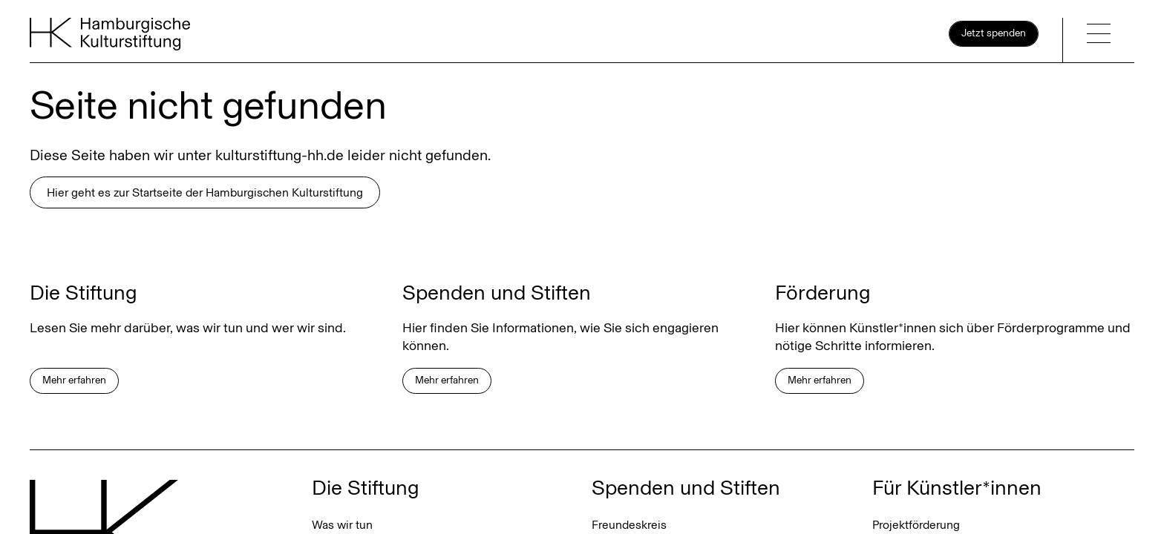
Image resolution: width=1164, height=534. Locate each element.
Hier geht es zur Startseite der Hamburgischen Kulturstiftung (205, 192)
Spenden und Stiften (686, 487)
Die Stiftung (365, 487)
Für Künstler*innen (957, 487)
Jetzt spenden (993, 33)
